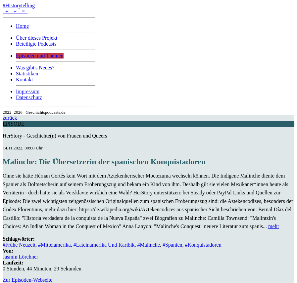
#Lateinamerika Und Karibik (104, 245)
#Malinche (148, 245)
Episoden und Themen (40, 56)
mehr (273, 226)
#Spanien (172, 245)
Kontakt (24, 79)
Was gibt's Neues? (35, 67)
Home (22, 26)
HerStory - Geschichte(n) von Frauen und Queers (55, 136)
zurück (10, 118)
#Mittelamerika (54, 245)
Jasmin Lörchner (20, 257)
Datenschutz (29, 97)
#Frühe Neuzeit (19, 245)
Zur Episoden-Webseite (27, 280)
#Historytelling (19, 5)
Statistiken (27, 73)
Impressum (27, 91)
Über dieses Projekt (36, 38)
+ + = (15, 11)
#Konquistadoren (203, 245)
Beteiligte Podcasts (36, 44)
